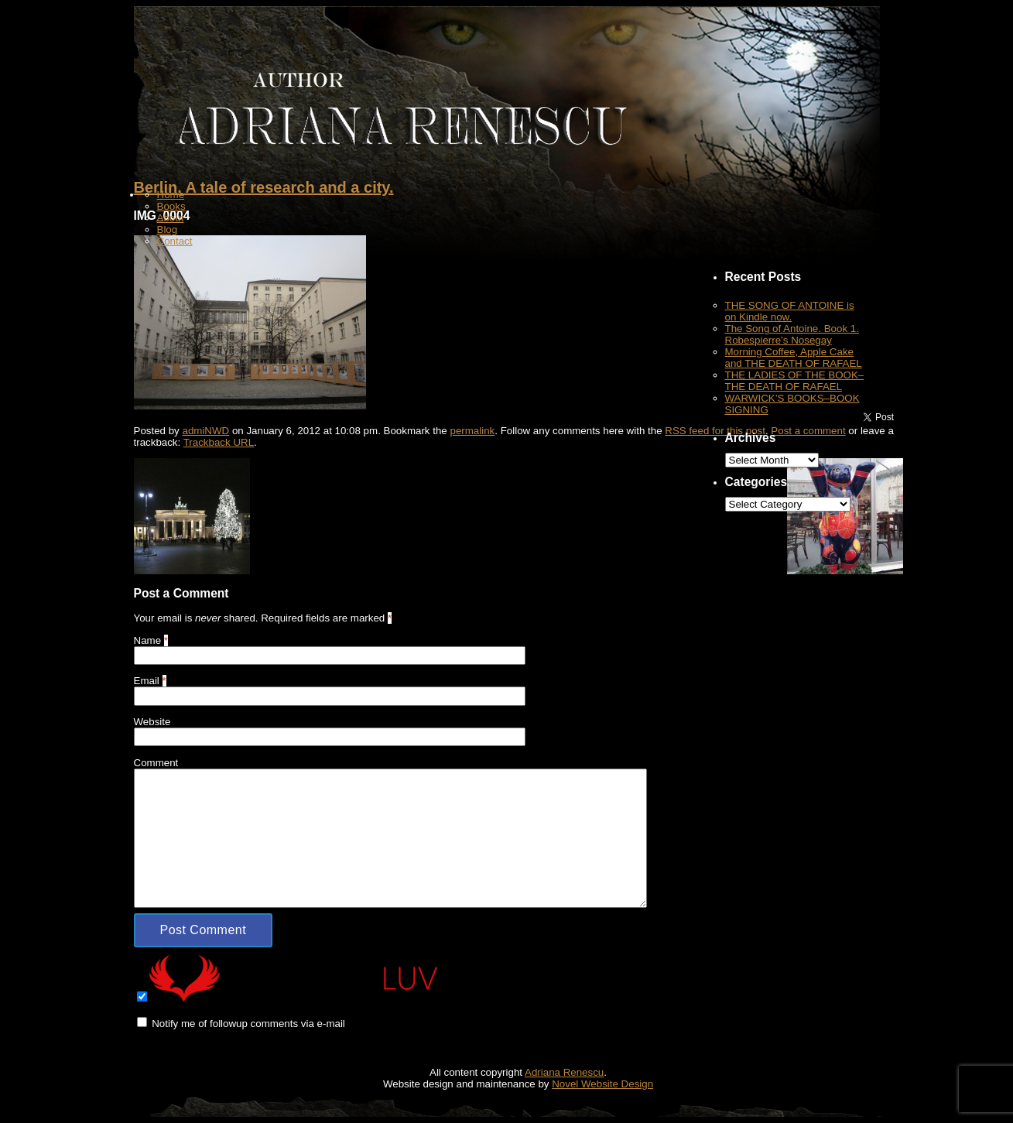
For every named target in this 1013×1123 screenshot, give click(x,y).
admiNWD (205, 431)
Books (171, 206)
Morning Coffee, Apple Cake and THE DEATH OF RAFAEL (793, 357)
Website (152, 722)
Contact (175, 241)
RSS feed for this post (715, 431)
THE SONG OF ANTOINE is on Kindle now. (789, 311)
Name (148, 640)
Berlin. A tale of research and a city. (264, 187)
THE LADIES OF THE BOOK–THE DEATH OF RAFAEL (794, 380)
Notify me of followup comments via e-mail (248, 1023)
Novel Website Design (602, 1084)
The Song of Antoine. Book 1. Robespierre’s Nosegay (792, 334)
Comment (156, 763)
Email (146, 680)
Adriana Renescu (564, 1072)
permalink (472, 431)
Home (171, 194)
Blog (167, 229)
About (170, 218)
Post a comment (808, 431)
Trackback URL (218, 442)
